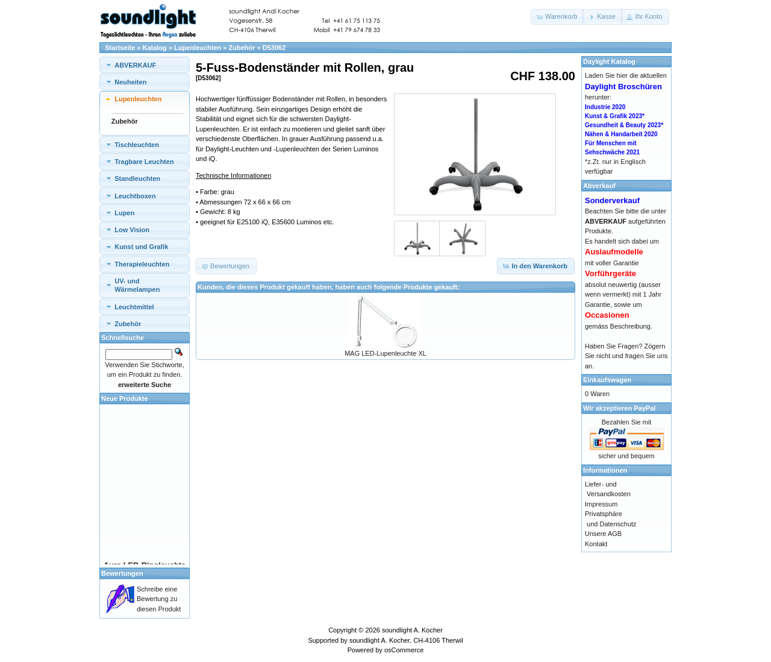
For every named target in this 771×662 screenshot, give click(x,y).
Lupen (124, 212)
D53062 (274, 47)
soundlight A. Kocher (412, 630)
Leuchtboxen (134, 196)
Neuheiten (130, 82)
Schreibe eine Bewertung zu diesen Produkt (159, 599)
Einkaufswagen (607, 379)
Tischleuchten (136, 144)
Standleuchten (137, 178)
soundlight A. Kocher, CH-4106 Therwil (406, 640)
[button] (557, 17)
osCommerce (403, 650)
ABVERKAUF (135, 65)
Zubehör (242, 47)
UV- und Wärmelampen (137, 285)
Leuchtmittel (134, 307)
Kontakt (596, 543)
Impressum (601, 504)
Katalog (155, 47)
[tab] (144, 65)
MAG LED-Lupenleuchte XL (385, 353)
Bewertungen (122, 573)
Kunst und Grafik (141, 246)
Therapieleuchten (141, 264)
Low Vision (131, 229)
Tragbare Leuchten (143, 161)
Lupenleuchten (197, 47)
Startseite (120, 47)
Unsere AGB (603, 533)
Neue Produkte (124, 398)
